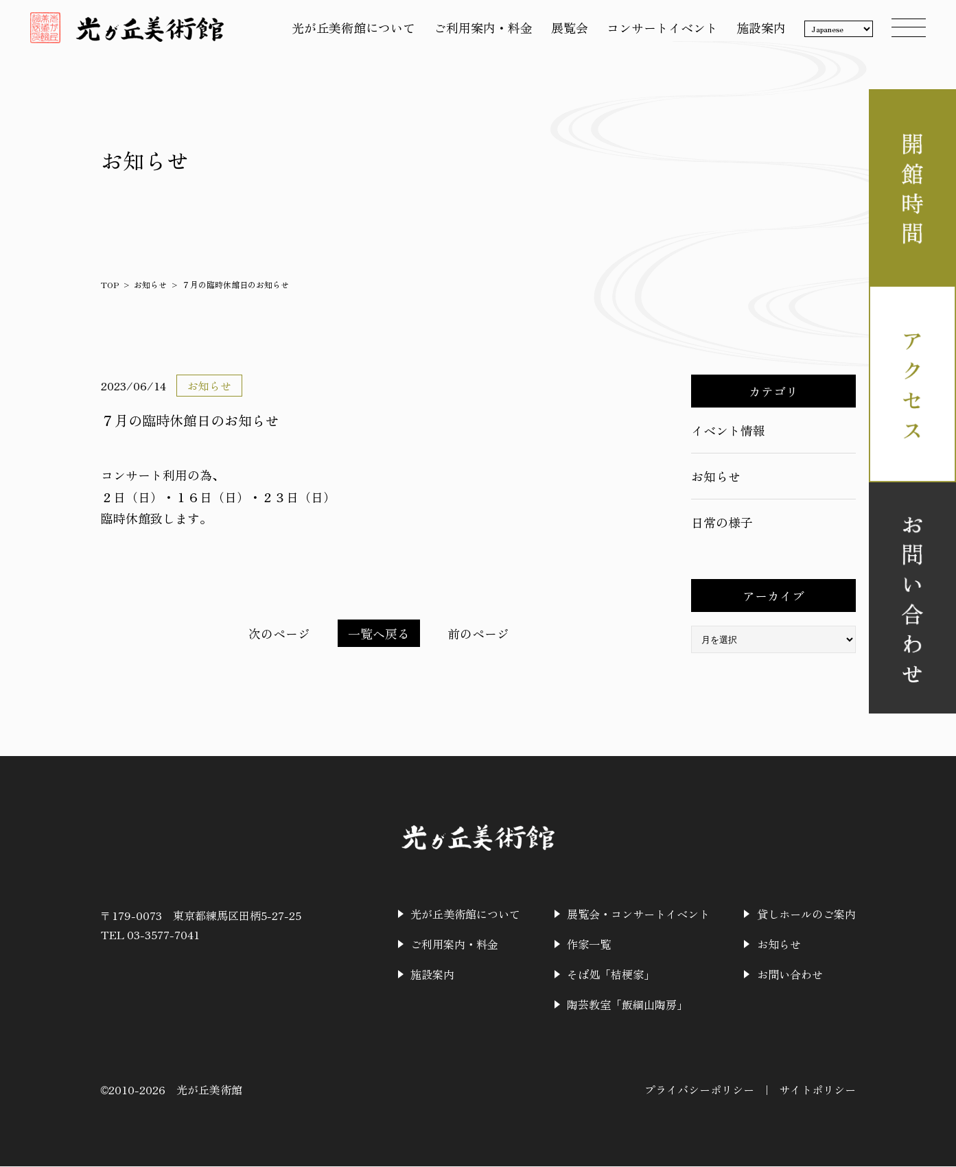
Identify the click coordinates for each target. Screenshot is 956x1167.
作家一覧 (589, 944)
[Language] (834, 31)
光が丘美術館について (349, 29)
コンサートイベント (658, 29)
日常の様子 (722, 522)
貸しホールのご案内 (806, 914)
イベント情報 (728, 430)
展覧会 (565, 29)
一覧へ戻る (379, 633)
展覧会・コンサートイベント (639, 914)
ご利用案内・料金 (479, 29)
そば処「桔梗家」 (611, 975)
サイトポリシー (817, 1090)
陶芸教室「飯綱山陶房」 (628, 1005)
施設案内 (757, 29)
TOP (110, 284)
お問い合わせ (790, 975)
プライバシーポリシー (699, 1090)
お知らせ (150, 284)
